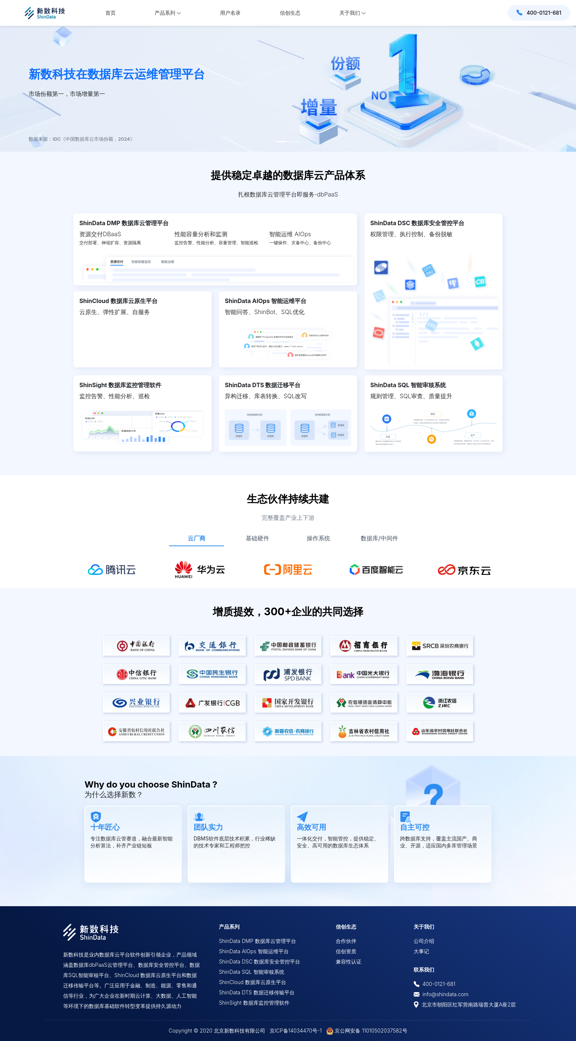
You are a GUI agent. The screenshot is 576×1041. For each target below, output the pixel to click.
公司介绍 (424, 941)
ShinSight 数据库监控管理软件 (120, 385)
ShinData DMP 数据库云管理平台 (124, 223)
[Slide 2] (294, 141)
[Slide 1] (281, 141)
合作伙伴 (346, 941)
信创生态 (290, 13)
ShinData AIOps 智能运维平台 (265, 301)
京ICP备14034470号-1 (296, 1030)
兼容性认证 (348, 961)
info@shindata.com (445, 994)
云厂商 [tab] (196, 538)
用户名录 (230, 13)
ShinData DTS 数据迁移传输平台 (257, 992)
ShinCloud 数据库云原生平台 (118, 301)
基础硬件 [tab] (257, 538)
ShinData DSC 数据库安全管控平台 (417, 223)
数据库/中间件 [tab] (379, 538)
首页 (110, 13)
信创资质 (346, 951)
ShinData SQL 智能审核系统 (408, 385)
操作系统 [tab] (318, 538)
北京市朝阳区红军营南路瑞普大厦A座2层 (465, 1004)
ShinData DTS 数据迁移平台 (263, 385)
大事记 (421, 951)
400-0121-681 (435, 984)
